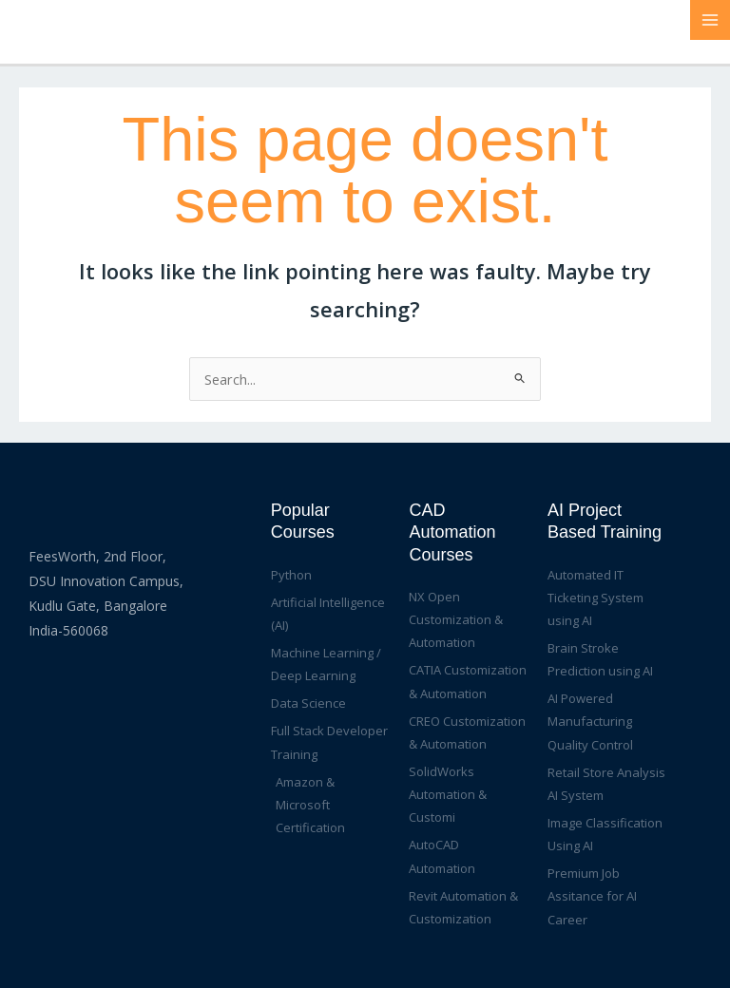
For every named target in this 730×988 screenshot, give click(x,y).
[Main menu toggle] (710, 20)
